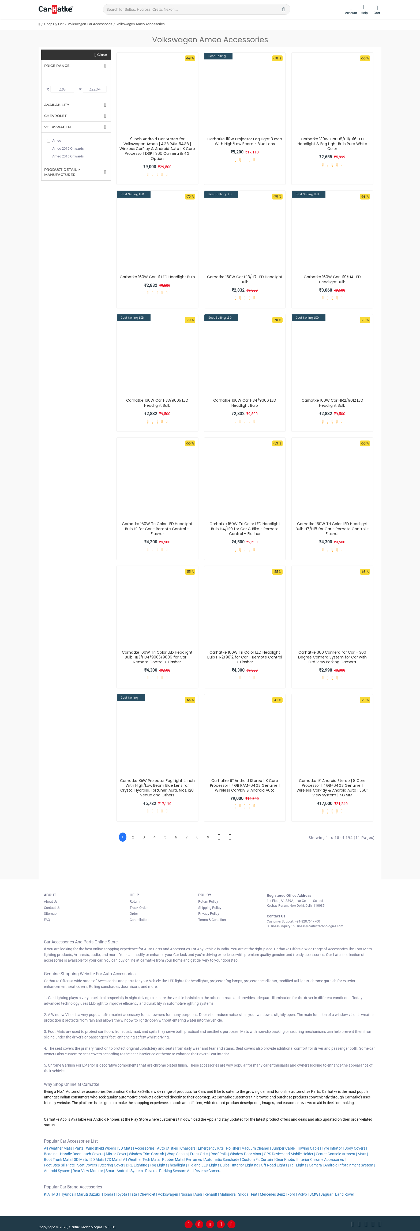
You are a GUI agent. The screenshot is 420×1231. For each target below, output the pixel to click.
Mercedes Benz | (273, 1193)
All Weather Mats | (59, 1147)
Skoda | (244, 1193)
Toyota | (122, 1193)
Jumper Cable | (284, 1147)
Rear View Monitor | (89, 1170)
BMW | (314, 1193)
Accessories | (145, 1147)
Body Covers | (355, 1147)
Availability (56, 105)
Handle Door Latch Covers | (82, 1153)
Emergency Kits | (211, 1147)
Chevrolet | (148, 1193)
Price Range (57, 65)
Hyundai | (68, 1193)
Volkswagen (57, 127)
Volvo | (303, 1193)
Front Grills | (200, 1153)
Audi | (199, 1193)
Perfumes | (195, 1158)
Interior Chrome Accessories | (321, 1158)
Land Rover (345, 1193)
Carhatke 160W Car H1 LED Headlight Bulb (157, 276)
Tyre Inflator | (333, 1147)
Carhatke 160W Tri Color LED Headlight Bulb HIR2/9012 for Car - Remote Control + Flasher (244, 657)
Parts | (79, 1147)
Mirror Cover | (117, 1153)
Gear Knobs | (286, 1158)
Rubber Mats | (173, 1158)
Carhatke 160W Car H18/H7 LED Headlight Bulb (245, 279)
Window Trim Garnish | (147, 1153)
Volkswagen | (169, 1193)
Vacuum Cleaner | (256, 1147)
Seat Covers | (88, 1164)
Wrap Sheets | (178, 1153)
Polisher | (233, 1147)
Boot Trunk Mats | (58, 1158)
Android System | (58, 1170)
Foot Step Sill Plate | (60, 1164)
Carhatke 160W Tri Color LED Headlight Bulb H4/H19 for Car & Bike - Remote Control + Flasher (244, 528)
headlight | (178, 1164)
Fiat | (255, 1193)
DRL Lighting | (137, 1164)
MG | (56, 1193)
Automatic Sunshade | (222, 1158)
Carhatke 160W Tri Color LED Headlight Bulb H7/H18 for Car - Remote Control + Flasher (332, 528)
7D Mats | (114, 1158)
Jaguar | (327, 1193)
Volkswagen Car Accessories (90, 24)
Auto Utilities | (168, 1147)
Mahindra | (228, 1193)
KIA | (47, 1193)
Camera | (316, 1164)
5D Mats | (98, 1158)
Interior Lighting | (246, 1164)
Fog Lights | (159, 1164)
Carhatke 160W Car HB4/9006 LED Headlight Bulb (244, 403)
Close (102, 54)
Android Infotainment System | (349, 1164)
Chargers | (188, 1147)
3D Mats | (126, 1147)
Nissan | (187, 1193)
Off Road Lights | (275, 1164)
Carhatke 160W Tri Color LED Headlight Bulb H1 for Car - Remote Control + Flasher (157, 528)
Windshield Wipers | (102, 1147)
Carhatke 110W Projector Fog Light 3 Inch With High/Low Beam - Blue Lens (244, 141)
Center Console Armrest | (336, 1153)
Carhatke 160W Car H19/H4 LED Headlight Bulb (332, 279)
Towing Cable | (309, 1147)
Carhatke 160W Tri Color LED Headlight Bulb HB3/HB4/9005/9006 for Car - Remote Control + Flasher (157, 657)
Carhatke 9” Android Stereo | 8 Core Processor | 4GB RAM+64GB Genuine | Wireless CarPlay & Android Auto (245, 785)
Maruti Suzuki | (89, 1193)
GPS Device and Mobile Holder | (289, 1153)
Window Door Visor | (246, 1153)
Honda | (108, 1193)
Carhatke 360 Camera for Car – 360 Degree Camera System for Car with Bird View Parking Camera (332, 657)
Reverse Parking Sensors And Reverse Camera (183, 1170)
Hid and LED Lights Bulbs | (209, 1164)
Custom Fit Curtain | (258, 1158)
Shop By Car (53, 24)
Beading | (51, 1153)
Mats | (363, 1153)
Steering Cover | (112, 1164)
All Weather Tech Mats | (142, 1158)
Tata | (134, 1193)
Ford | (292, 1193)
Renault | (211, 1193)
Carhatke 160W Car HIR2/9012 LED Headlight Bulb (332, 403)
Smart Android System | (125, 1170)
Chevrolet (55, 116)
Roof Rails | (220, 1153)
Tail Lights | (299, 1164)
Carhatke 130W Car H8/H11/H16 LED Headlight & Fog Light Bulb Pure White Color (332, 144)
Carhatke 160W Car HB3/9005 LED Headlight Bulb (157, 403)
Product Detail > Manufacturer (62, 172)
